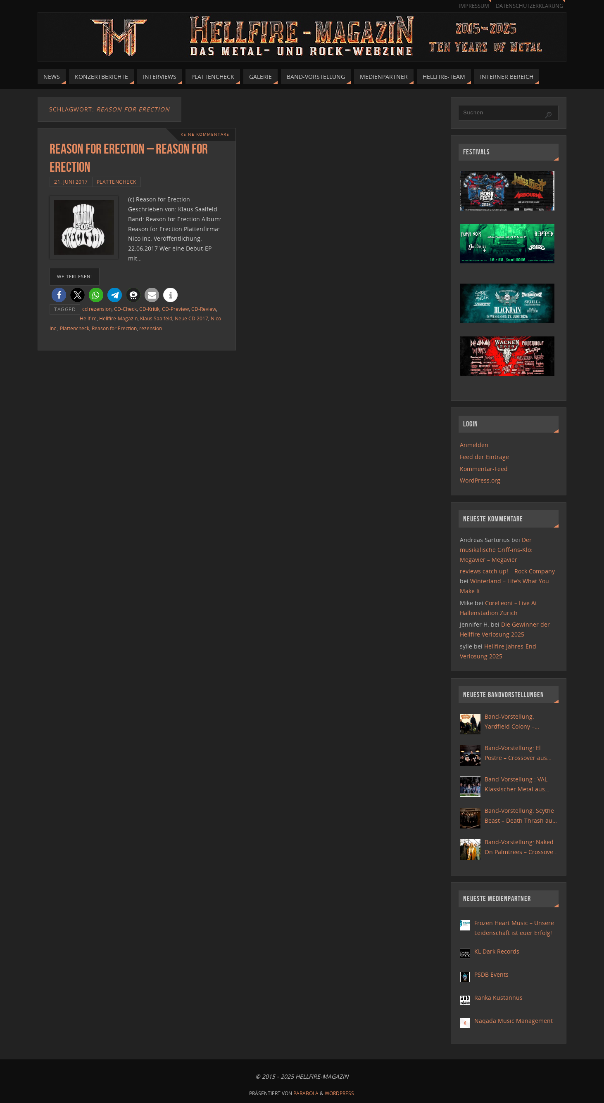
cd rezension (97, 308)
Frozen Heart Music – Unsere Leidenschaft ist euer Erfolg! (514, 928)
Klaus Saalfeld (156, 318)
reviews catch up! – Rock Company (507, 571)
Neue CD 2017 (191, 318)
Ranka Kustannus (498, 997)
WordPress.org (480, 480)
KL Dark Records (496, 951)
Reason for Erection (114, 328)
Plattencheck (116, 181)
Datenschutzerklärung (529, 5)
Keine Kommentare (205, 134)
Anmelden (474, 445)
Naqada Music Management (513, 1021)
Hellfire (88, 318)
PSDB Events (491, 974)
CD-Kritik (149, 308)
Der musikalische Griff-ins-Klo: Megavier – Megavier (496, 549)
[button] (59, 295)
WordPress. (340, 1093)
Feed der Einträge (484, 457)
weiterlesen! (74, 276)
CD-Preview (175, 308)
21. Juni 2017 (71, 181)
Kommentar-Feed (484, 469)
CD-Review (203, 308)
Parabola (306, 1093)
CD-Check (125, 308)
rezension (150, 328)
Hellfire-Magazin (118, 318)
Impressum (474, 5)
